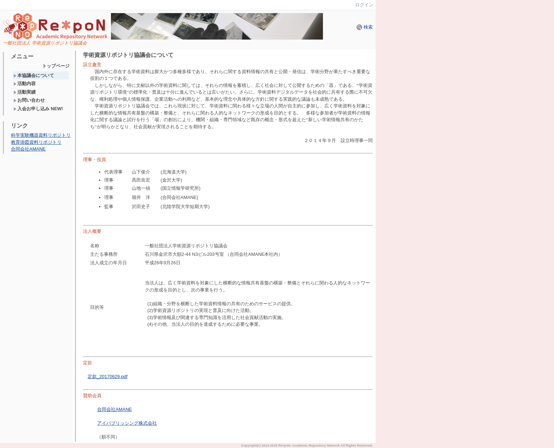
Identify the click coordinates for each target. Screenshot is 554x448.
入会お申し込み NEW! (38, 108)
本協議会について (33, 75)
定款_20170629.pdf (108, 376)
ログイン (364, 4)
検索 (364, 27)
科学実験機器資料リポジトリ (41, 135)
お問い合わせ (29, 100)
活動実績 (24, 92)
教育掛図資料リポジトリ (36, 142)
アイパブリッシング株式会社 (127, 423)
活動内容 (24, 83)
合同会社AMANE (28, 149)
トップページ (56, 66)
